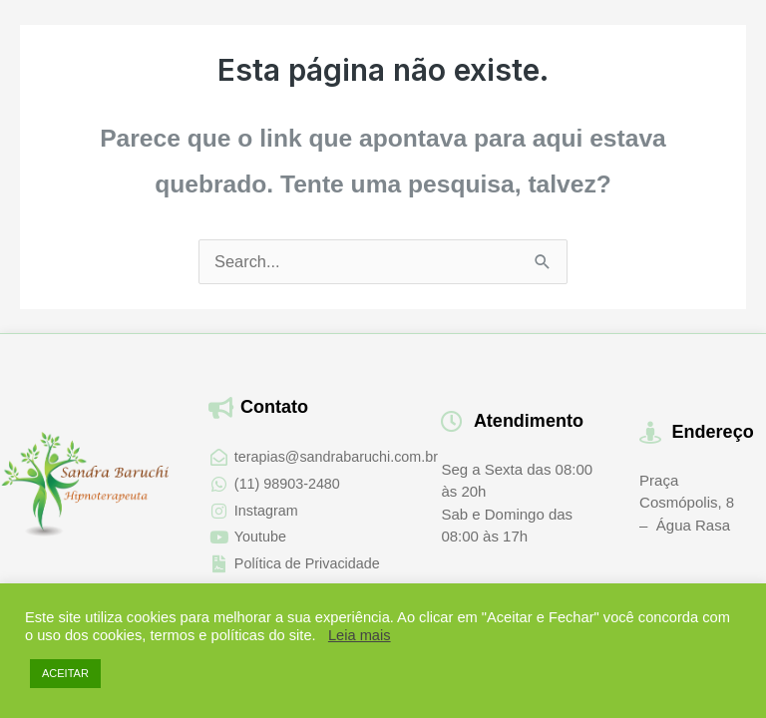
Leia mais (359, 635)
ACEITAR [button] (65, 673)
